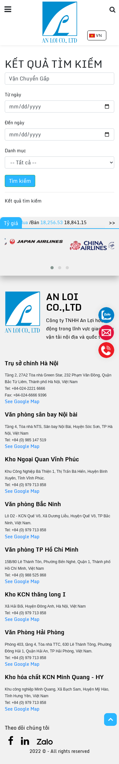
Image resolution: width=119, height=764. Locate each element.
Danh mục (15, 150)
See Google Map (22, 401)
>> (112, 222)
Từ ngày (13, 94)
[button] (52, 268)
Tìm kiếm (20, 181)
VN (95, 35)
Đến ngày (14, 122)
